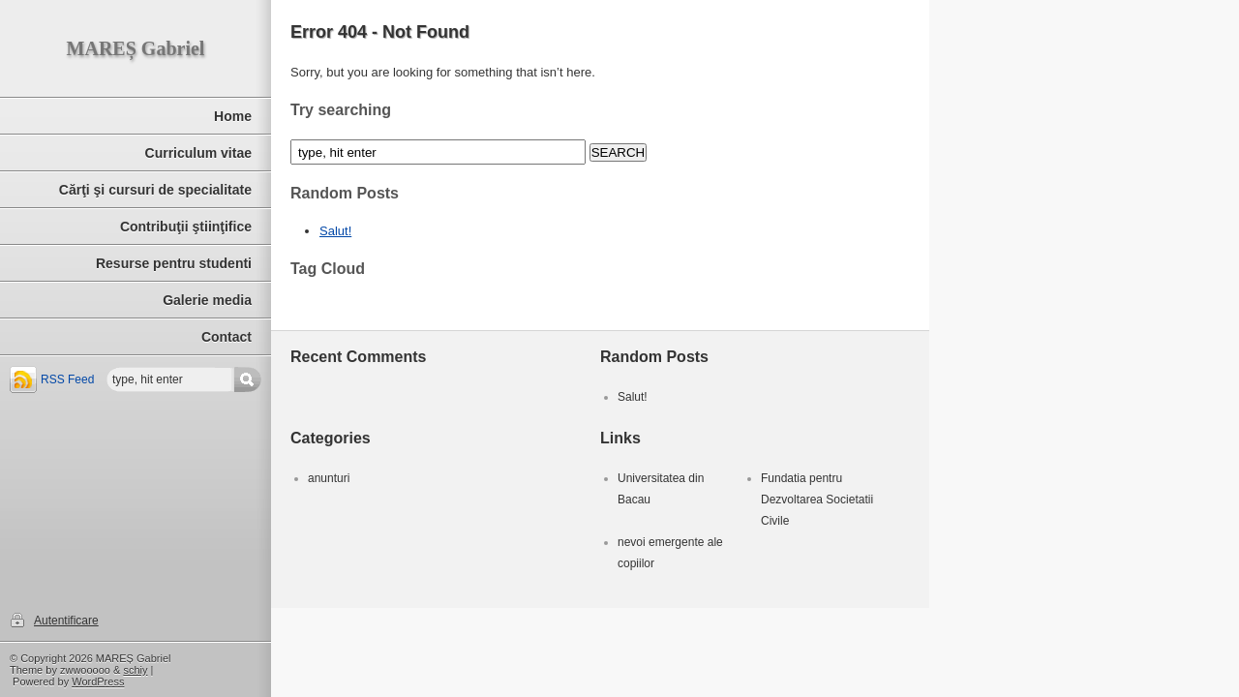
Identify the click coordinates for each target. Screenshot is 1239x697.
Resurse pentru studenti (174, 263)
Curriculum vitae (198, 153)
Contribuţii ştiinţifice (186, 226)
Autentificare (66, 620)
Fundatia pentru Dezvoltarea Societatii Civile (817, 499)
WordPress (98, 681)
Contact (226, 337)
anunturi (328, 478)
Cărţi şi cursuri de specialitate (155, 189)
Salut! (335, 231)
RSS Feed (67, 379)
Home (233, 116)
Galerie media (207, 300)
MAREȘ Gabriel (136, 48)
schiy (135, 670)
